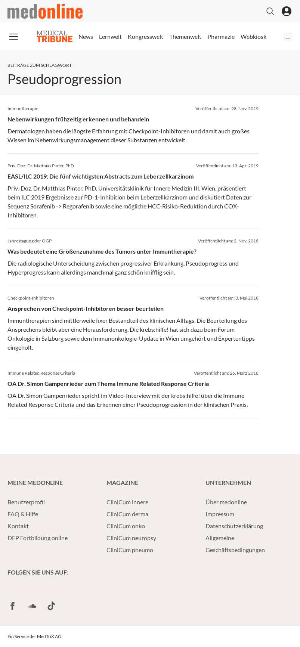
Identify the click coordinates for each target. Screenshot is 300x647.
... (288, 36)
